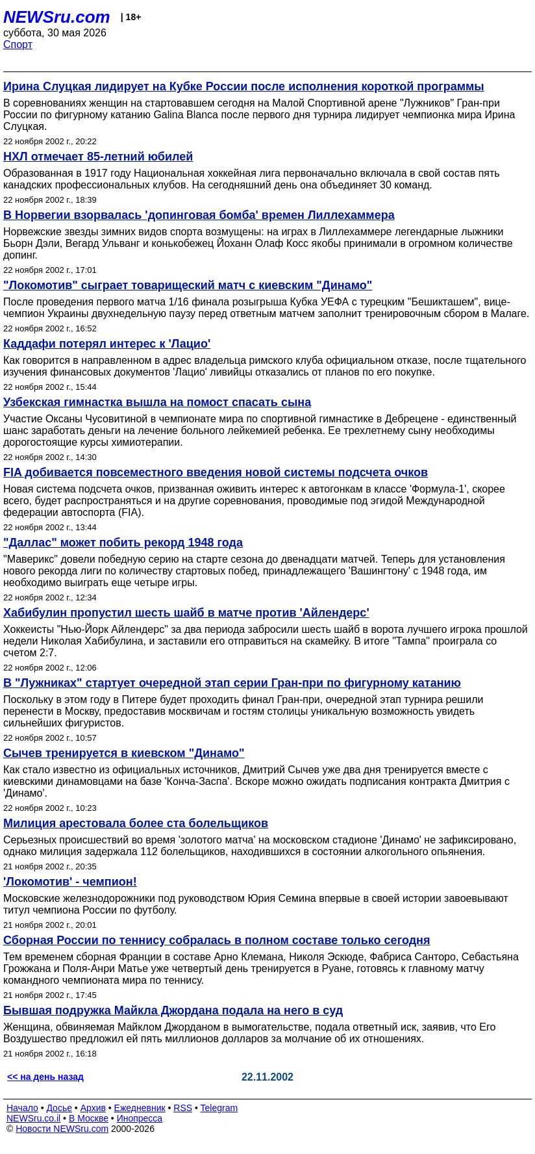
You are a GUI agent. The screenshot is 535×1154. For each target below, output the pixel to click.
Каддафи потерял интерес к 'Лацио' (106, 343)
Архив (93, 1108)
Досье (59, 1108)
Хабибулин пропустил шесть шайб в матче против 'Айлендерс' (186, 612)
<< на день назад (45, 1076)
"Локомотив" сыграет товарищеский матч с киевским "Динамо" (187, 285)
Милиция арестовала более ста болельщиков (135, 823)
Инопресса (140, 1118)
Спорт (17, 44)
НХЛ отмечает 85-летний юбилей (98, 156)
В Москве (88, 1118)
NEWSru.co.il (33, 1118)
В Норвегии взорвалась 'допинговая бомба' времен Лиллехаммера (199, 215)
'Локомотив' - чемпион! (70, 881)
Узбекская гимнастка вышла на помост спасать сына (157, 402)
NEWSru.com (56, 17)
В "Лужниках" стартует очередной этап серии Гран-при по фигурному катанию (232, 682)
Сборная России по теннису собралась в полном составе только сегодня (216, 940)
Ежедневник (140, 1108)
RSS (182, 1108)
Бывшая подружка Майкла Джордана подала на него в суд (173, 1010)
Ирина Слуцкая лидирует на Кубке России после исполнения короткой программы (243, 86)
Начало (22, 1108)
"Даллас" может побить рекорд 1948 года (123, 542)
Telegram (219, 1108)
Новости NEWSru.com (62, 1128)
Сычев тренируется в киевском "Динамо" (124, 753)
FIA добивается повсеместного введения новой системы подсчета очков (215, 472)
